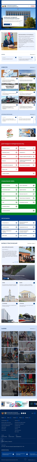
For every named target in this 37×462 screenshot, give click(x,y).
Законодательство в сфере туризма (20, 422)
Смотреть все (32, 54)
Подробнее (5, 278)
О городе (14, 417)
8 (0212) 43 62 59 (4, 436)
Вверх (33, 413)
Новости (20, 417)
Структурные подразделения (5, 425)
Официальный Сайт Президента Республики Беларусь (7, 454)
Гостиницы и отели (17, 425)
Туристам (16, 420)
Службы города (3, 430)
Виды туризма (17, 431)
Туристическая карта (18, 430)
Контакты (27, 417)
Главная (2, 417)
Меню (33, 6)
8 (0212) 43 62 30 (11, 436)
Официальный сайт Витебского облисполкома (20, 454)
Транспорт (16, 428)
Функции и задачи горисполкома (6, 422)
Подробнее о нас (7, 24)
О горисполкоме (4, 420)
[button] (17, 262)
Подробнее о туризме (30, 243)
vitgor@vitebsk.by (18, 436)
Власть (8, 417)
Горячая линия (3, 428)
